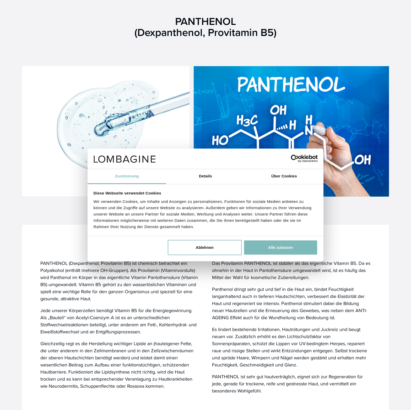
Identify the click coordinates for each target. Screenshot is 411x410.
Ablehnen (205, 247)
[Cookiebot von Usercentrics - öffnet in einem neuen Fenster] (295, 158)
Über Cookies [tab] (284, 176)
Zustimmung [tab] (127, 176)
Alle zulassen (280, 247)
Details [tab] (205, 176)
